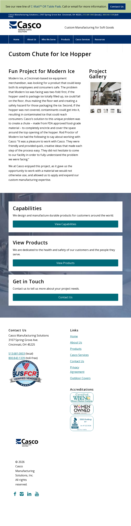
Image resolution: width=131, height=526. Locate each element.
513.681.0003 (88, 14)
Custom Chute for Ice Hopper (50, 54)
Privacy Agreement (77, 370)
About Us (76, 342)
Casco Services (79, 355)
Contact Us (116, 6)
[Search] (114, 48)
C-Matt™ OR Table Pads (46, 6)
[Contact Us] (65, 297)
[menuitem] (16, 39)
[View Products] (65, 262)
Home (74, 336)
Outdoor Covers (80, 378)
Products (76, 349)
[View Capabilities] (65, 224)
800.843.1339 (108, 14)
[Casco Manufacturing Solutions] (25, 26)
